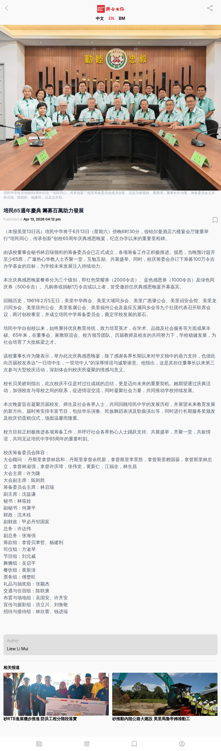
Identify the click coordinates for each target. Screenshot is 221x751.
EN (111, 18)
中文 (100, 18)
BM (122, 18)
